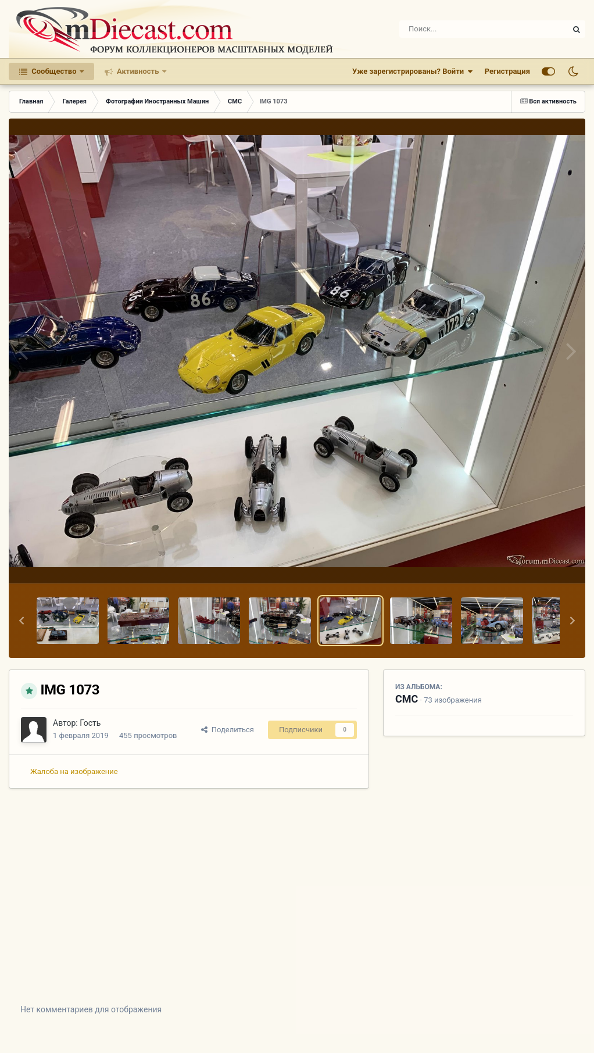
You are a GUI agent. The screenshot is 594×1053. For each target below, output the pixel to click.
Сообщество (54, 71)
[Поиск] (462, 29)
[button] (21, 620)
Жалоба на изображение (74, 771)
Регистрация (507, 71)
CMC (406, 699)
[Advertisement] (297, 904)
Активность (138, 71)
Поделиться (227, 729)
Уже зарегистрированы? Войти (412, 71)
